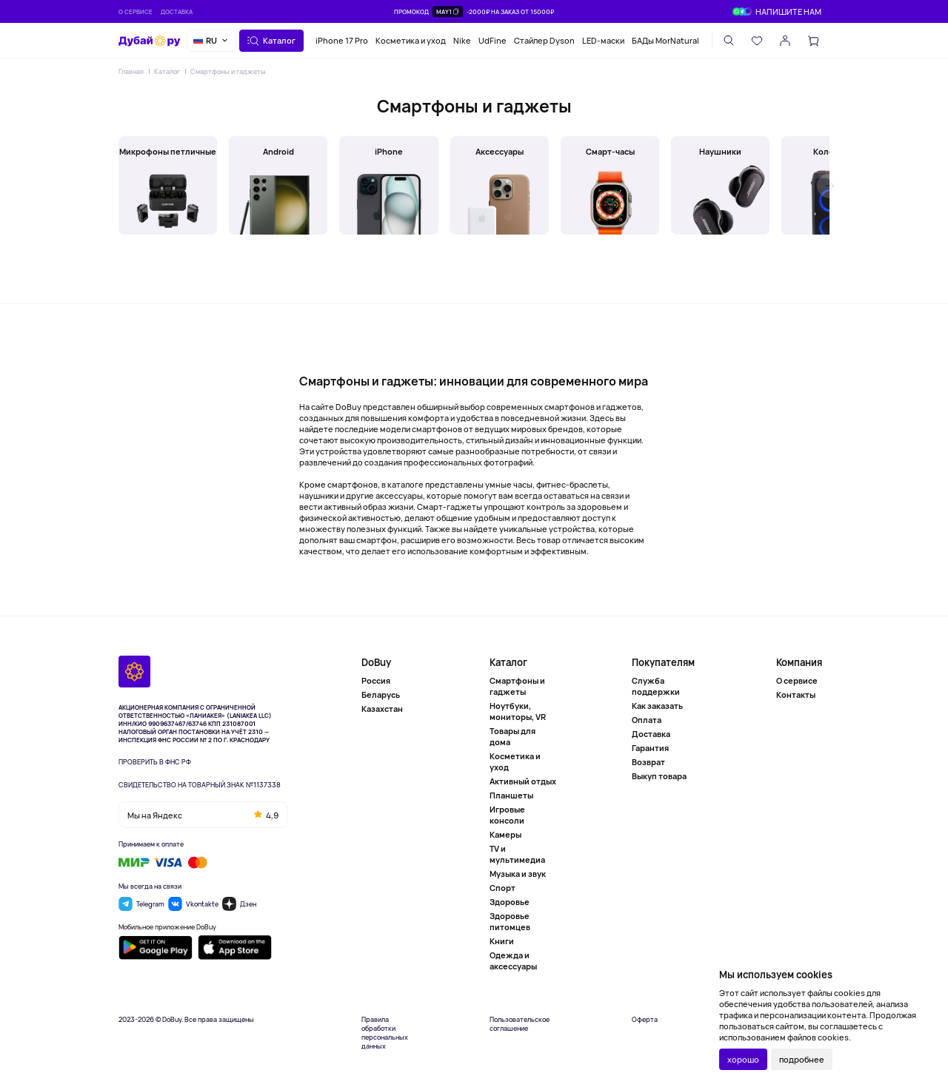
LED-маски (603, 40)
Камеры (505, 834)
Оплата (646, 719)
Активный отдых (523, 781)
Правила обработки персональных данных (384, 1033)
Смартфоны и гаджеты (228, 71)
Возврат (648, 761)
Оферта (645, 1019)
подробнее (801, 1059)
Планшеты (511, 795)
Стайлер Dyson (544, 40)
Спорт (502, 887)
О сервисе (135, 11)
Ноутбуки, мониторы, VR (518, 711)
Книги (502, 940)
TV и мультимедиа (517, 854)
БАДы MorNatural (665, 40)
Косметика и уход (410, 40)
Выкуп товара (659, 775)
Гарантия (650, 747)
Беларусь (380, 694)
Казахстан (382, 708)
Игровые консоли (507, 815)
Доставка (177, 11)
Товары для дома (512, 736)
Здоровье (510, 901)
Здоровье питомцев (510, 921)
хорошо (743, 1059)
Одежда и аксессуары (513, 960)
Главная (131, 71)
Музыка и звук (518, 873)
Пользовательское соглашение (520, 1024)
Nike (462, 40)
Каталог (167, 71)
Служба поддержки (656, 686)
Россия (375, 680)
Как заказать (657, 705)
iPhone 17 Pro (342, 40)
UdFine (492, 40)
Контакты (795, 694)
